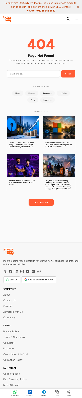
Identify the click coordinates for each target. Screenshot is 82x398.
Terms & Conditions (14, 337)
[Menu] (76, 19)
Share (68, 393)
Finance (31, 93)
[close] (78, 7)
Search (68, 74)
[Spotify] (33, 271)
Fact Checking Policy (15, 379)
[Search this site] (68, 19)
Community (9, 317)
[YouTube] (27, 271)
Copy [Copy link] (57, 393)
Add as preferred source (38, 279)
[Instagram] (22, 271)
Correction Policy (13, 359)
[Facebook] (10, 271)
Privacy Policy (11, 331)
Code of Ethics (11, 373)
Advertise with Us (13, 311)
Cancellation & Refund (15, 354)
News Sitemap (11, 385)
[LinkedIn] (16, 271)
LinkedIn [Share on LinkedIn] (29, 393)
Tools (33, 100)
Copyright (8, 342)
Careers (7, 306)
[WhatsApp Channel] (39, 271)
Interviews (47, 93)
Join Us (11, 279)
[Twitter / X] (5, 271)
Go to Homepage (41, 202)
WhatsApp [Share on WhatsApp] (15, 393)
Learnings (47, 100)
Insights (63, 93)
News (17, 93)
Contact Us (9, 300)
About (6, 294)
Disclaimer (9, 348)
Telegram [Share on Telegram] (44, 393)
